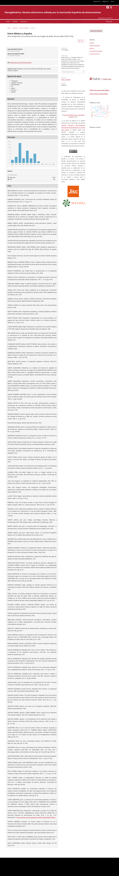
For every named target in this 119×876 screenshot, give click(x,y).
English (92, 43)
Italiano (92, 48)
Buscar (110, 21)
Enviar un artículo (96, 31)
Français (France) (95, 54)
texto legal (65, 130)
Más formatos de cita (68, 72)
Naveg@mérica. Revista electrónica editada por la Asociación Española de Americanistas (53, 12)
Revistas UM (96, 1)
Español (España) (95, 46)
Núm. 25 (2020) (24, 28)
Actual (8, 21)
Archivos (15, 21)
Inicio (8, 28)
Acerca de (24, 21)
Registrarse (105, 1)
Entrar (112, 1)
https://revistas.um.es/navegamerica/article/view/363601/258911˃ (36, 817)
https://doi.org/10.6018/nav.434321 (21, 62)
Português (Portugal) (96, 51)
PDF (81, 41)
